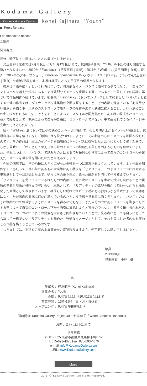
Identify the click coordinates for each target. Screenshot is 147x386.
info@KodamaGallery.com (78, 345)
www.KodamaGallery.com (78, 350)
